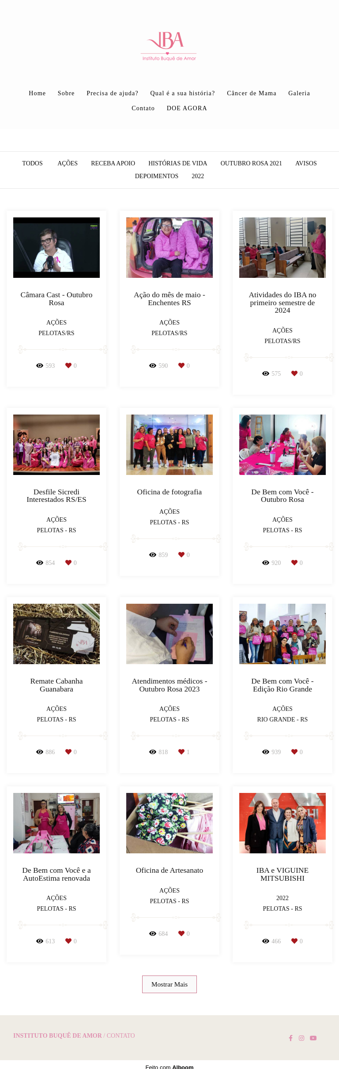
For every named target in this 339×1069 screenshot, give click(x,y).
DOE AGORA (187, 108)
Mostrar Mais (169, 984)
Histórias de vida (177, 164)
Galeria (299, 93)
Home (37, 93)
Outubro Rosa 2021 (251, 164)
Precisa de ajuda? (113, 93)
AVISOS (306, 164)
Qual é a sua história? (183, 93)
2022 (198, 176)
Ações (67, 164)
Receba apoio (113, 164)
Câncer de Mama (251, 93)
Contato (143, 108)
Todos (32, 164)
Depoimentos (157, 176)
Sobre (66, 93)
